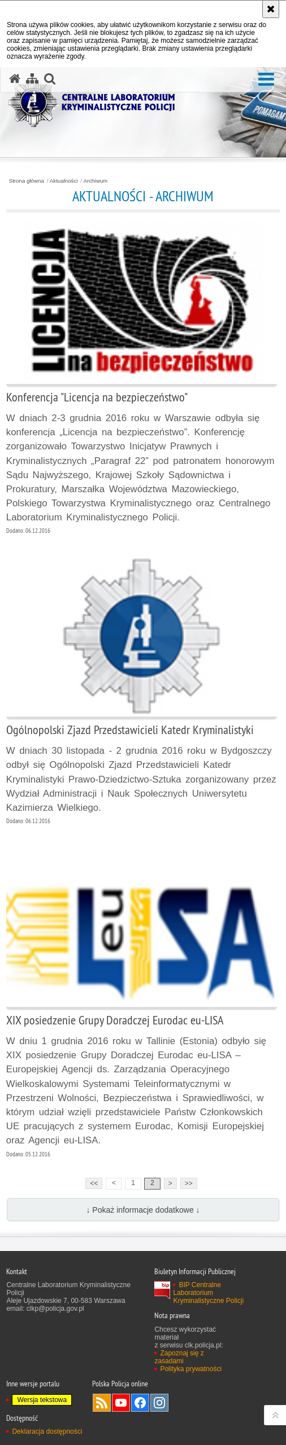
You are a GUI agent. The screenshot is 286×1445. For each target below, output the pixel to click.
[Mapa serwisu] (32, 79)
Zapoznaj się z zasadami (178, 1357)
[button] (266, 79)
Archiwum (96, 181)
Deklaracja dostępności (47, 1431)
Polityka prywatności (191, 1369)
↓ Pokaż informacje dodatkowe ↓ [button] (143, 1209)
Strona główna (26, 181)
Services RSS (102, 1403)
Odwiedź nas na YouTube (121, 1403)
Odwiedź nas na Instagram (159, 1403)
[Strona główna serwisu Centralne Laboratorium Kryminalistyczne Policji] (14, 79)
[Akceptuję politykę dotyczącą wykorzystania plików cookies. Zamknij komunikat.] (270, 9)
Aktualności (64, 181)
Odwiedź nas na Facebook (140, 1403)
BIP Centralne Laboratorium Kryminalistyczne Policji (208, 1293)
